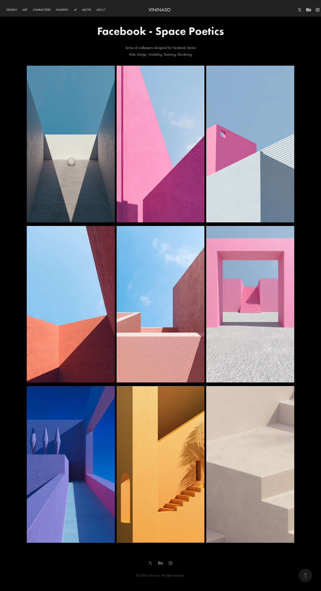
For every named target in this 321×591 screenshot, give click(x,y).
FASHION (62, 10)
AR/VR (86, 10)
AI (75, 10)
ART (25, 10)
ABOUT (100, 10)
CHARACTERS (42, 10)
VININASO (160, 10)
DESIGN (11, 10)
